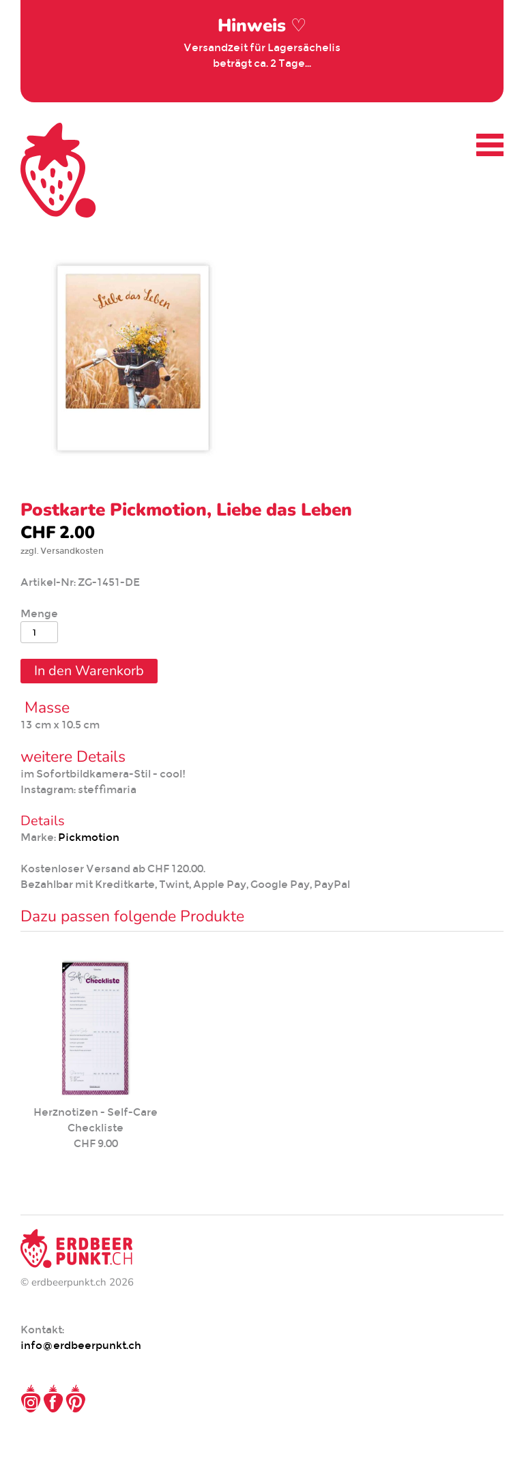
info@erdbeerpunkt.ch (80, 1345)
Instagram (30, 1398)
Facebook (53, 1398)
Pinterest (76, 1398)
